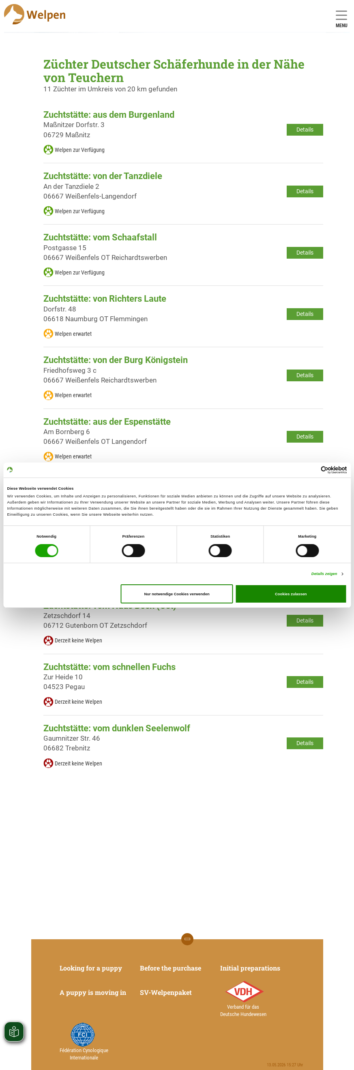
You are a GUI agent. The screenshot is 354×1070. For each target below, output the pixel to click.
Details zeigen (324, 574)
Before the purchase (170, 968)
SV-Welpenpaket (166, 992)
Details (304, 129)
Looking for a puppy (91, 968)
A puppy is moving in (93, 992)
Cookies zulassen (291, 594)
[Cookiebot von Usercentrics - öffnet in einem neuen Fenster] (311, 470)
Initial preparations (250, 968)
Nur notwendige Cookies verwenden (176, 594)
